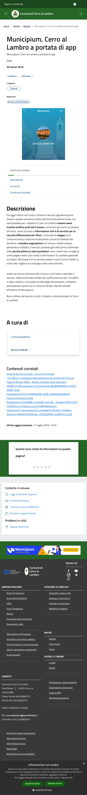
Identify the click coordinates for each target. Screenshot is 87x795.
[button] (44, 790)
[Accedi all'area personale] (75, 4)
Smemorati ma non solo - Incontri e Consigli (30, 374)
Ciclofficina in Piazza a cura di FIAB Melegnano (32, 406)
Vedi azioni (28, 76)
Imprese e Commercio (59, 598)
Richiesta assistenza (59, 698)
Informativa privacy (16, 743)
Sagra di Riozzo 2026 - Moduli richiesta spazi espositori (36, 382)
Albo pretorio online (16, 738)
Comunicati (54, 644)
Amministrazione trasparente (21, 733)
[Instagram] (69, 575)
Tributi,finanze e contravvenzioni (23, 644)
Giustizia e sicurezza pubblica (21, 639)
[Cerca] (81, 14)
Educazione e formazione (19, 634)
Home (6, 26)
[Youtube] (76, 571)
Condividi (13, 76)
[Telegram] (76, 575)
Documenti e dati (15, 624)
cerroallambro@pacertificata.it (22, 715)
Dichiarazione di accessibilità (20, 754)
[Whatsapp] (69, 579)
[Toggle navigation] (5, 13)
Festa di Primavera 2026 (20, 398)
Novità (16, 26)
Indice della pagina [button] (19, 170)
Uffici (9, 603)
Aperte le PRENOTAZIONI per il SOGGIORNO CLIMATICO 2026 (39, 414)
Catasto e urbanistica (59, 603)
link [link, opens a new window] (71, 777)
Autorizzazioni (13, 655)
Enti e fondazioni (15, 608)
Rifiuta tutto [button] (55, 783)
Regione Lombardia (13, 4)
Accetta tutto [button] (32, 783)
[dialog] (43, 778)
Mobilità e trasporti (58, 608)
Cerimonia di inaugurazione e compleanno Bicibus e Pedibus (39, 410)
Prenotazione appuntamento (63, 682)
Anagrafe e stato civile (60, 593)
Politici (10, 614)
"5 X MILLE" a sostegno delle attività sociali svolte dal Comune (40, 378)
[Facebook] (69, 571)
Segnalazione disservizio (61, 687)
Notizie (26, 26)
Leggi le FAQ (55, 692)
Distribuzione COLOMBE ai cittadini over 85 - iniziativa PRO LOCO (42, 402)
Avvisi (52, 649)
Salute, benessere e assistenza (21, 649)
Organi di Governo (15, 593)
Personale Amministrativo (19, 619)
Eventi (52, 668)
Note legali (12, 748)
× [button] (84, 764)
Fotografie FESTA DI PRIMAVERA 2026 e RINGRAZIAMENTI (38, 394)
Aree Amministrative (17, 598)
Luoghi (52, 662)
